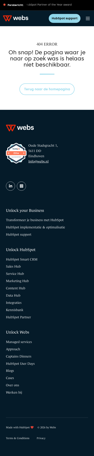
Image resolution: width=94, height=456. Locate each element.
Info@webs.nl (38, 161)
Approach (13, 349)
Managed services (19, 342)
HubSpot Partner (18, 317)
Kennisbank (14, 310)
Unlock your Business (25, 210)
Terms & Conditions (17, 438)
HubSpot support (64, 18)
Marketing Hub (17, 281)
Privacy (41, 438)
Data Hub (13, 295)
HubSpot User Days (20, 364)
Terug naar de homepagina (47, 89)
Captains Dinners (18, 356)
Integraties (14, 303)
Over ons (12, 385)
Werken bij (14, 392)
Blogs (10, 371)
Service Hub (15, 274)
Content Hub (15, 288)
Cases (10, 378)
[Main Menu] (88, 18)
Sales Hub (13, 266)
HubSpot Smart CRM (21, 259)
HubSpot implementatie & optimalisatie (35, 227)
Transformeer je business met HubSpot (35, 220)
